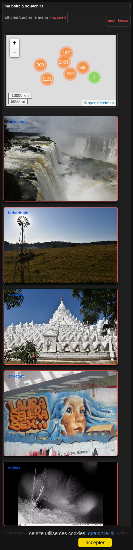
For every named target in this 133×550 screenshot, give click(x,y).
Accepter (95, 542)
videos (61, 494)
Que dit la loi (101, 533)
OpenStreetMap (100, 103)
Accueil (59, 17)
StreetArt (61, 413)
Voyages (61, 327)
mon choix (61, 158)
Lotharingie (61, 245)
